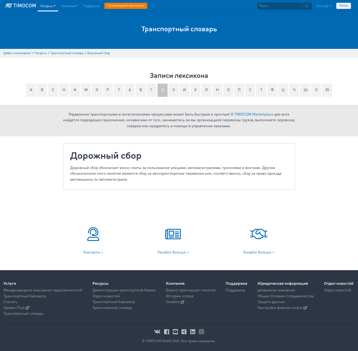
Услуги (9, 283)
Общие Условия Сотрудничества (286, 296)
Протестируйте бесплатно (125, 5)
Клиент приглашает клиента (191, 290)
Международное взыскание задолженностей (42, 290)
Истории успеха (179, 296)
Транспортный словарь (23, 314)
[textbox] (284, 6)
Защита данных (271, 302)
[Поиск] (279, 6)
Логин (343, 5)
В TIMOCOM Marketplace (252, 114)
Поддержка (236, 283)
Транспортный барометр (24, 296)
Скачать (10, 302)
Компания (175, 283)
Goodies (175, 302)
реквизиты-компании (276, 290)
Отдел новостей (106, 296)
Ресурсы (100, 283)
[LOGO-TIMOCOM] (20, 6)
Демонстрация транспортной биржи (124, 290)
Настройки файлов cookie (282, 308)
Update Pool (16, 308)
